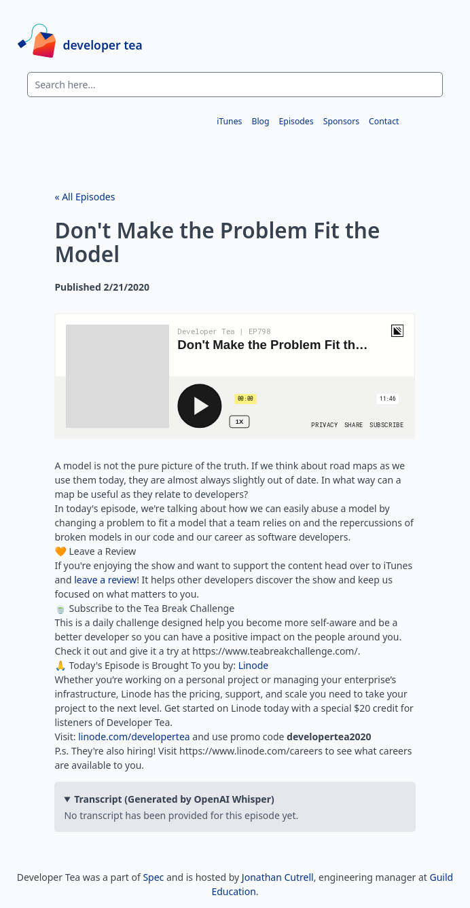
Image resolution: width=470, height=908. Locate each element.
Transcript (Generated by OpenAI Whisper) (174, 799)
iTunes (229, 120)
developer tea (103, 44)
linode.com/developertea (134, 736)
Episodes (296, 120)
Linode (253, 665)
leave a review (105, 579)
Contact (384, 120)
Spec (153, 877)
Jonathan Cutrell (278, 877)
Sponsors (341, 120)
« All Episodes (84, 196)
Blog (260, 120)
